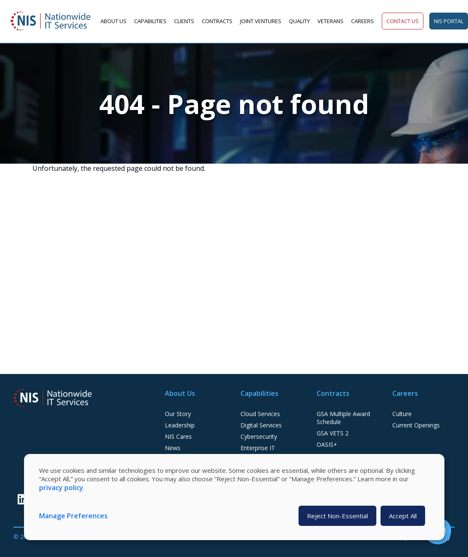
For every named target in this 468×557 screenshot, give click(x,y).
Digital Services (261, 425)
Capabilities (150, 21)
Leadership (180, 425)
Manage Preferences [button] (73, 515)
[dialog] (234, 497)
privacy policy (61, 487)
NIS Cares (178, 436)
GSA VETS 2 (333, 433)
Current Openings (416, 425)
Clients (184, 21)
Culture (402, 414)
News (172, 448)
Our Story (178, 414)
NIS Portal (448, 21)
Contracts (217, 21)
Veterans (330, 21)
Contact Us (402, 21)
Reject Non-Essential (337, 516)
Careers (362, 21)
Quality (299, 21)
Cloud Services (260, 414)
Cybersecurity (259, 436)
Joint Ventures (260, 21)
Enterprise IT (258, 448)
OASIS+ (327, 444)
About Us (113, 21)
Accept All (403, 516)
